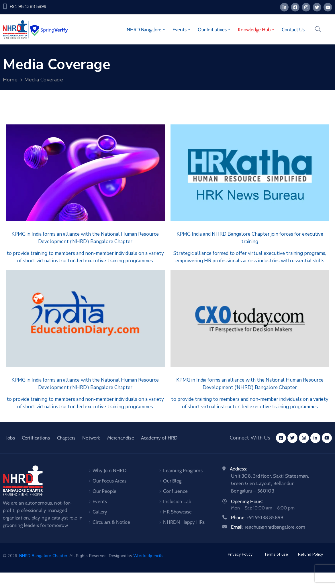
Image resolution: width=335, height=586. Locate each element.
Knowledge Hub (256, 29)
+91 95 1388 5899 (27, 6)
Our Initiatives (215, 29)
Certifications (36, 438)
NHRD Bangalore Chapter (43, 555)
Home (10, 79)
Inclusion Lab (177, 501)
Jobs (10, 438)
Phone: (257, 517)
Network (91, 438)
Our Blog (172, 481)
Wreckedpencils (148, 555)
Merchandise (120, 438)
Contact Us (293, 29)
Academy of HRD (159, 438)
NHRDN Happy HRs (184, 522)
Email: (268, 527)
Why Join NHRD (109, 470)
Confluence (175, 491)
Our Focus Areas (109, 481)
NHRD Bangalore (146, 29)
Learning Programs (182, 470)
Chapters (66, 438)
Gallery (100, 512)
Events (182, 29)
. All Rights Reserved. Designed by (100, 555)
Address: (238, 469)
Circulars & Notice (111, 522)
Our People (104, 491)
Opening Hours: (247, 501)
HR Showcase (177, 512)
